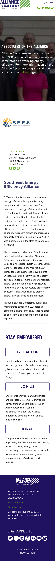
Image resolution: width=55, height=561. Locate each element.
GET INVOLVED (45, 7)
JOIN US (27, 386)
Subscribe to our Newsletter (27, 551)
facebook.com (10, 168)
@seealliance (14, 168)
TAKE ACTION (28, 352)
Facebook (16, 538)
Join (25, 72)
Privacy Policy (15, 502)
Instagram (27, 538)
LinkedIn (21, 538)
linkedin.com (18, 168)
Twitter (10, 538)
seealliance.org (17, 151)
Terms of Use (15, 507)
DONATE (28, 429)
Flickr (33, 538)
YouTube (39, 538)
